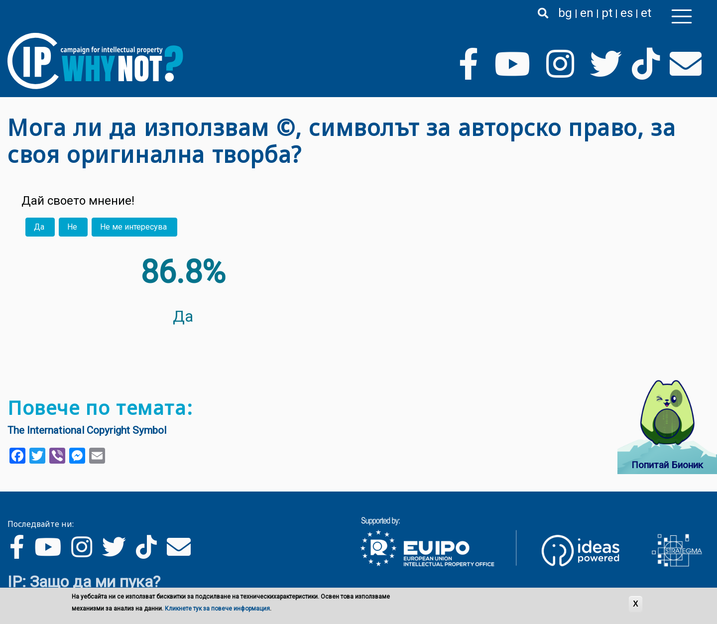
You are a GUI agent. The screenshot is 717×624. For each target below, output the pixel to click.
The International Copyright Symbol (86, 430)
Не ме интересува (133, 227)
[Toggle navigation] (682, 16)
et (646, 13)
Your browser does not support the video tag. (520, 300)
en (587, 13)
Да (39, 227)
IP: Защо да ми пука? (83, 581)
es (626, 13)
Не (72, 227)
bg (565, 13)
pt (606, 13)
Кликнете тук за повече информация (217, 609)
